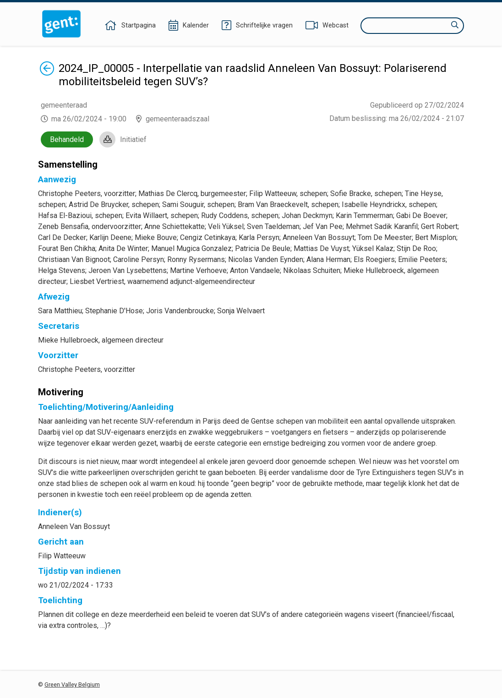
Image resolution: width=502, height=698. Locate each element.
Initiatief (133, 139)
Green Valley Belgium (72, 684)
